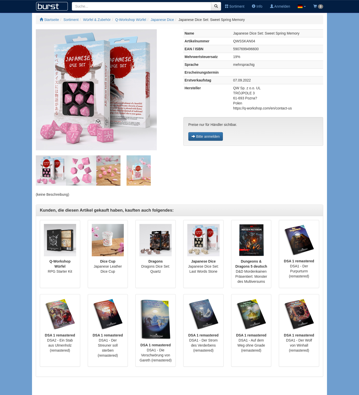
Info (257, 6)
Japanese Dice (162, 20)
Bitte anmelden (206, 136)
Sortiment (235, 6)
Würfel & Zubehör (97, 20)
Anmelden (280, 6)
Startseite (49, 20)
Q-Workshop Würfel (130, 20)
